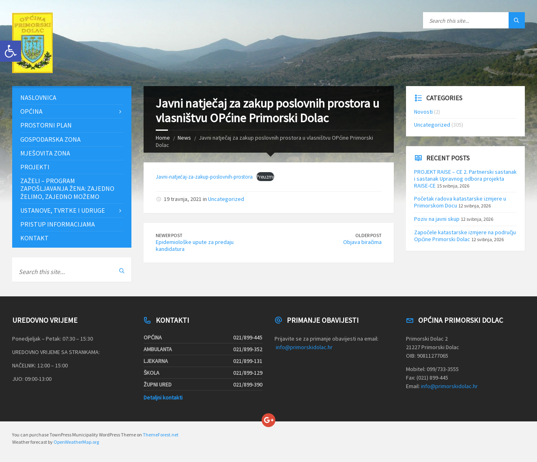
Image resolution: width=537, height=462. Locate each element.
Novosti (423, 111)
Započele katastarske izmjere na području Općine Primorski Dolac (465, 236)
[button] (10, 51)
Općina (31, 111)
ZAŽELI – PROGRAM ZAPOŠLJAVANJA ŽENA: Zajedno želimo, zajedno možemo (67, 188)
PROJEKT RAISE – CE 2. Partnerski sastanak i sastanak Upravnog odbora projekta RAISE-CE (465, 178)
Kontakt (34, 238)
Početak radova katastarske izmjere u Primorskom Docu (460, 202)
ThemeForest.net (160, 435)
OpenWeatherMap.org (76, 442)
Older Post (368, 235)
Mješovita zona (45, 153)
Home (163, 137)
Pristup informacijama (57, 224)
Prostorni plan (46, 125)
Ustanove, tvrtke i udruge (62, 210)
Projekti (34, 167)
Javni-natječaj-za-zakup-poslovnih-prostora (204, 176)
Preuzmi (265, 176)
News (184, 137)
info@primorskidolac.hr (304, 347)
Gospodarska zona (50, 139)
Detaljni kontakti (163, 397)
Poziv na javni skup (437, 218)
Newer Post (169, 235)
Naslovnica (38, 97)
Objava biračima (362, 242)
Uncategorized (226, 199)
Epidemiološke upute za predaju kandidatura (195, 245)
